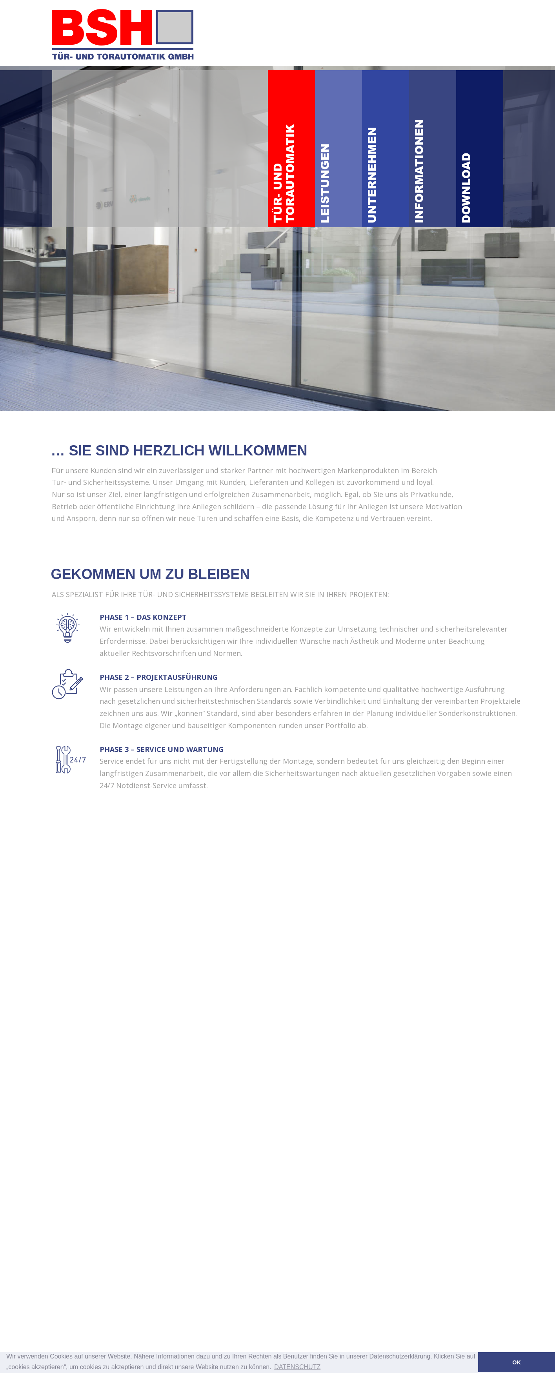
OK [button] (516, 1362)
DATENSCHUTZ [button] (297, 1367)
